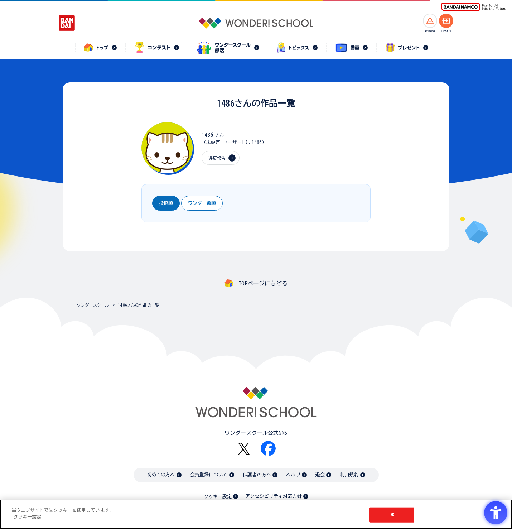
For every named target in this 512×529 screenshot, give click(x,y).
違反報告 (217, 158)
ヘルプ (293, 474)
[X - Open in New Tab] (244, 449)
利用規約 (349, 474)
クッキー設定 (218, 496)
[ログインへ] (446, 21)
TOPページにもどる (263, 283)
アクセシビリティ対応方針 (273, 496)
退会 (320, 474)
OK (391, 515)
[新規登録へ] (430, 21)
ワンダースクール (93, 305)
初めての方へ (161, 474)
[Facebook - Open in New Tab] (268, 448)
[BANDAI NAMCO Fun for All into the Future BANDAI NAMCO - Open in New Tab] (473, 7)
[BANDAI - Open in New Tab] (67, 23)
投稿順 (166, 203)
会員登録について (209, 474)
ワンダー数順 (202, 203)
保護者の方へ (257, 474)
